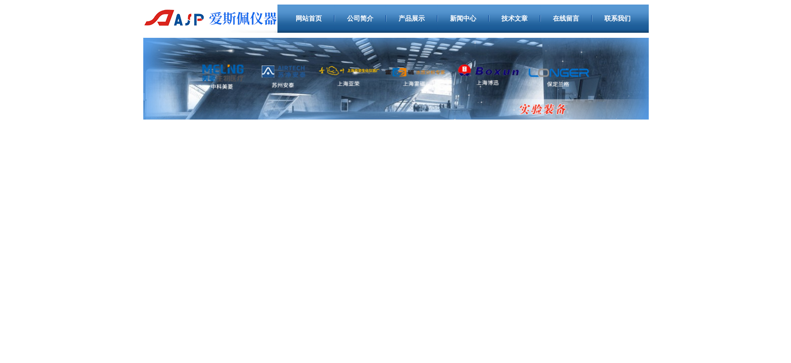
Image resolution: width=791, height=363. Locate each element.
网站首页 (309, 18)
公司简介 (360, 18)
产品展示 (412, 18)
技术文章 (514, 18)
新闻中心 (463, 18)
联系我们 (617, 18)
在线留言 (566, 18)
